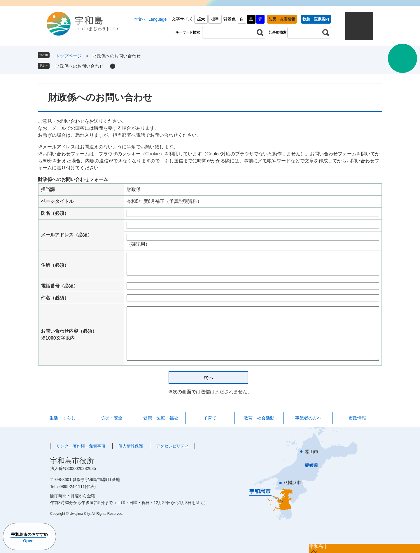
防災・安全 (112, 417)
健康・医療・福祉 (160, 417)
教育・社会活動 (259, 417)
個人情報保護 (130, 446)
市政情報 (357, 417)
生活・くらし (62, 417)
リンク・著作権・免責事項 (80, 446)
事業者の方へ (308, 417)
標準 (215, 19)
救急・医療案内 (315, 19)
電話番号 (59, 285)
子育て (209, 417)
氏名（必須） (55, 213)
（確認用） (138, 244)
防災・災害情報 (282, 19)
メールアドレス (66, 234)
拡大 (201, 19)
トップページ (68, 55)
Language (157, 19)
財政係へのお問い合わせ (79, 66)
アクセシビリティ (172, 446)
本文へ (140, 19)
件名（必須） (55, 297)
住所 (55, 265)
